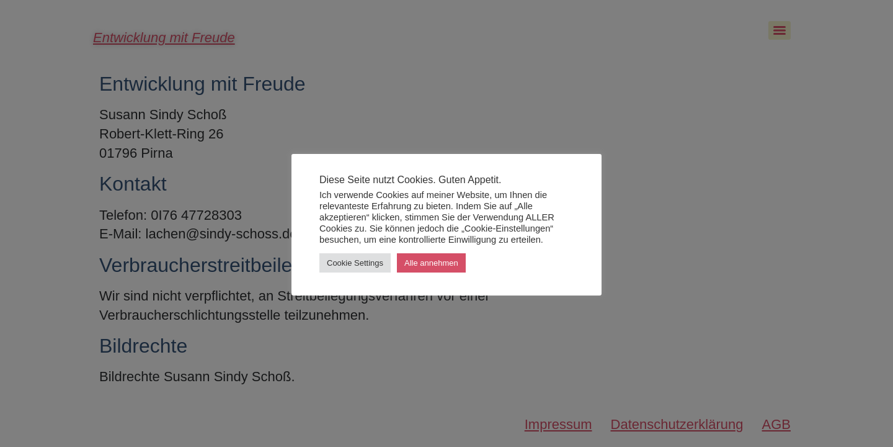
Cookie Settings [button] (355, 263)
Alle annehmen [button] (431, 263)
